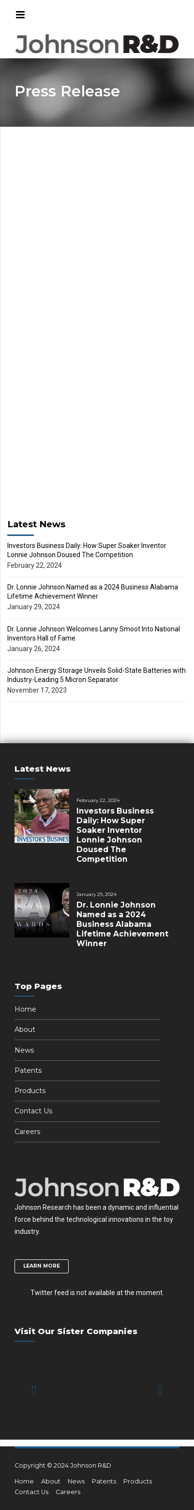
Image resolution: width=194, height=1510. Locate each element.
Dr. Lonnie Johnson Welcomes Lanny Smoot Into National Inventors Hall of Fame (93, 633)
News (24, 1050)
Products (30, 1090)
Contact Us (33, 1111)
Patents (28, 1070)
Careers (27, 1131)
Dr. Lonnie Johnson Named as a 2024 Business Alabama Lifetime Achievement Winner (92, 591)
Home (25, 1009)
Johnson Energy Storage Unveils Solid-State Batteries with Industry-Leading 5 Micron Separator (96, 675)
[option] (97, 1358)
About (25, 1029)
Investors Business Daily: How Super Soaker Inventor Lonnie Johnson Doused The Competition (86, 550)
